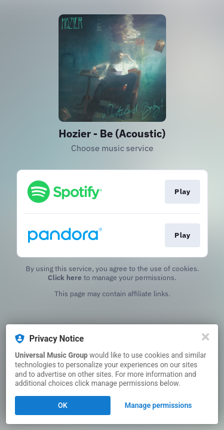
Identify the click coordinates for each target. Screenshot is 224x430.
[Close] (205, 336)
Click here (65, 277)
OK (62, 405)
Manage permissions (158, 405)
